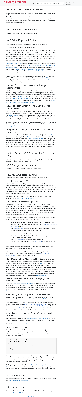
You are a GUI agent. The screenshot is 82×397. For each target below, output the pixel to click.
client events (20, 240)
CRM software (20, 96)
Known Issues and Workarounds (18, 380)
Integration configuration (14, 63)
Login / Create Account (70, 3)
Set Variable (45, 308)
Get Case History (19, 228)
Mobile (42, 263)
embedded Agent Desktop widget (21, 98)
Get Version (17, 236)
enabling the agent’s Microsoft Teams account (38, 71)
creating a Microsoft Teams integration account (28, 69)
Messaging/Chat (41, 275)
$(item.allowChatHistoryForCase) (38, 299)
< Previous (29, 396)
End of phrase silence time (36, 139)
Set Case (28, 324)
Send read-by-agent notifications (23, 283)
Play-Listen (30, 137)
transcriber (50, 135)
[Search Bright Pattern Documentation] (50, 3)
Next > (35, 396)
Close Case (17, 232)
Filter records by (13, 115)
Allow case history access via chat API (38, 318)
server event (38, 241)
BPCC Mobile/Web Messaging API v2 (35, 304)
